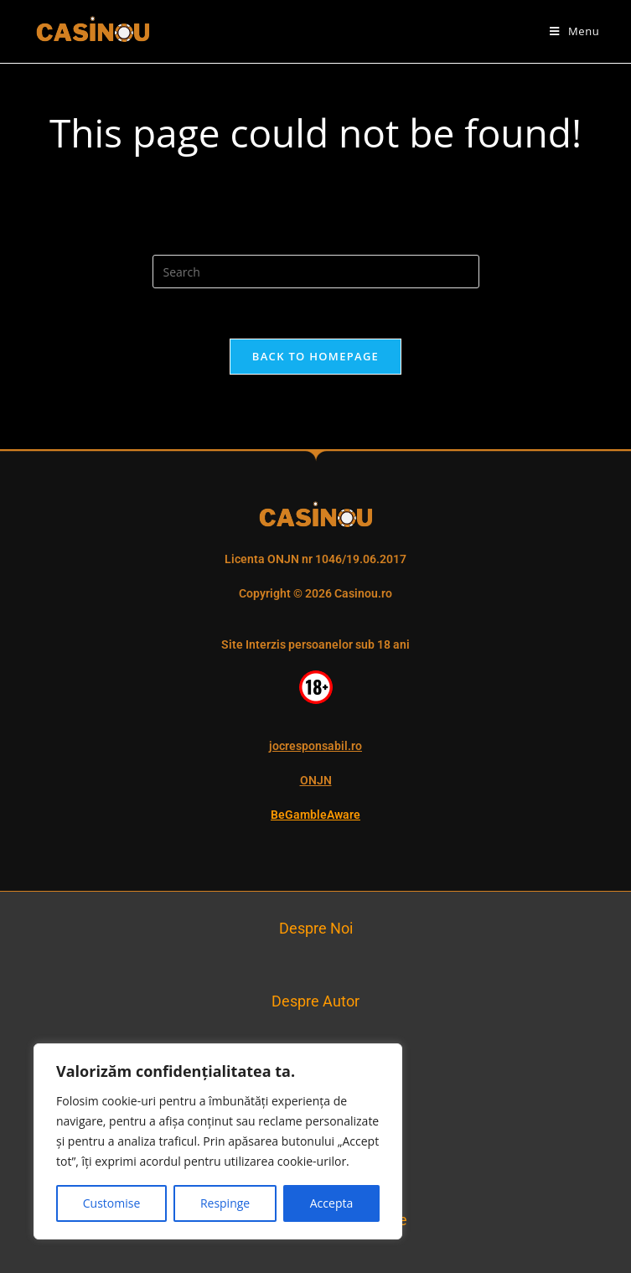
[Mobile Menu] (574, 31)
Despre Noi (316, 928)
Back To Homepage (315, 356)
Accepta (331, 1203)
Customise (112, 1203)
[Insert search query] (316, 271)
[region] (218, 1141)
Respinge (225, 1203)
